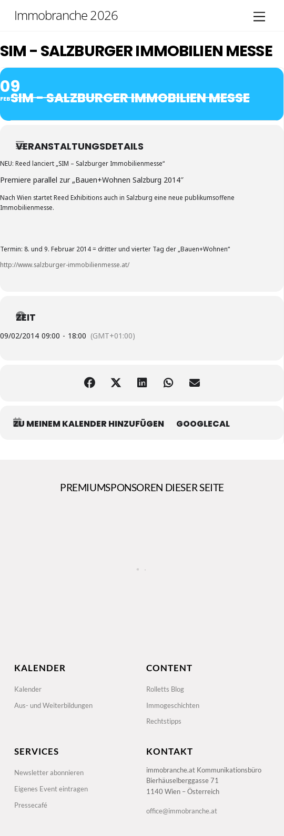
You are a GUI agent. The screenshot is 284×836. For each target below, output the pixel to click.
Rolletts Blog (165, 689)
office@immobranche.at (181, 811)
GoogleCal (203, 424)
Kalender (28, 689)
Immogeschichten (172, 705)
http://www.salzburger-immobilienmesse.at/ (64, 264)
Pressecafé (30, 805)
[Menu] (259, 17)
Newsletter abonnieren (49, 772)
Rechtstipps (163, 721)
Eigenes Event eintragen (51, 789)
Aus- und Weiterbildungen (53, 705)
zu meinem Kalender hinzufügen (88, 424)
